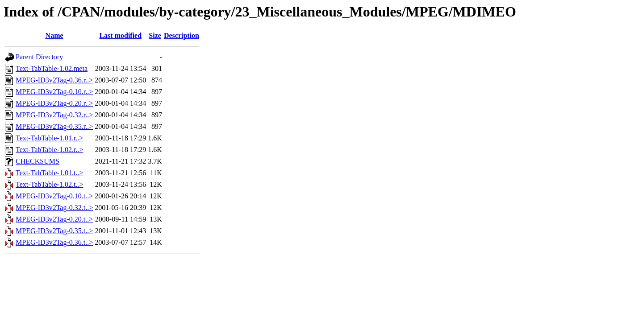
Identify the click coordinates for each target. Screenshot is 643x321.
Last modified (120, 35)
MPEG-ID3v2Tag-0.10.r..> (54, 91)
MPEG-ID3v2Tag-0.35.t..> (54, 231)
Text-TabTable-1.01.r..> (49, 138)
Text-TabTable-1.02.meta (52, 68)
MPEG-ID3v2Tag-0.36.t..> (54, 242)
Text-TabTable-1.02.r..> (49, 149)
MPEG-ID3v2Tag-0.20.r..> (54, 103)
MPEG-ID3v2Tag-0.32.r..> (54, 115)
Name (54, 35)
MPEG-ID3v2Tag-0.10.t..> (54, 196)
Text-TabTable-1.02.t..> (49, 184)
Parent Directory (39, 57)
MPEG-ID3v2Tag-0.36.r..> (54, 80)
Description (181, 35)
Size (155, 35)
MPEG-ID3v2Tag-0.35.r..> (54, 126)
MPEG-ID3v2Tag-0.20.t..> (54, 219)
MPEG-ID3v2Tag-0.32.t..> (54, 207)
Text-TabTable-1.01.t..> (49, 173)
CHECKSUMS (37, 161)
